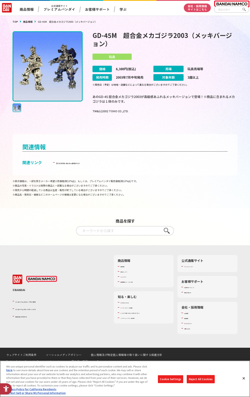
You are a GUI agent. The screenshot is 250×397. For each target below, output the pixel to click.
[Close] (243, 378)
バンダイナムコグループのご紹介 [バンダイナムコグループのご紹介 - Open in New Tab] (38, 311)
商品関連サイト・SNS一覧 (135, 292)
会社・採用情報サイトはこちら (197, 7)
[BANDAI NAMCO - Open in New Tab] (41, 290)
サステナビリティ (194, 333)
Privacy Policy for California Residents (31, 389)
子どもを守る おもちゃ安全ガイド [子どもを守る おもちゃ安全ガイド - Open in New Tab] (86, 173)
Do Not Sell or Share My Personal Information (36, 393)
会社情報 (189, 323)
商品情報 (28, 21)
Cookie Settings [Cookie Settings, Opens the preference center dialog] (170, 379)
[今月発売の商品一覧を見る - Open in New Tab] (202, 127)
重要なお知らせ (193, 302)
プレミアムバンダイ (195, 276)
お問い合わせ (191, 338)
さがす (246, 9)
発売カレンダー (129, 282)
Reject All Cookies (201, 379)
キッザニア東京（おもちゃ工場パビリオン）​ (143, 324)
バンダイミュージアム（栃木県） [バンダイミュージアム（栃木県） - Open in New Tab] (139, 332)
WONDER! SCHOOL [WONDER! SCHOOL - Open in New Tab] (131, 313)
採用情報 (189, 328)
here (9, 370)
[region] (125, 379)
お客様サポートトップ (197, 297)
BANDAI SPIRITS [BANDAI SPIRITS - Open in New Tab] (27, 326)
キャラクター (128, 287)
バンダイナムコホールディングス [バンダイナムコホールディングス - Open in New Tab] (38, 319)
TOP (15, 21)
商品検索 (125, 276)
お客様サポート (97, 9)
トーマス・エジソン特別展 (135, 318)
